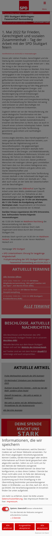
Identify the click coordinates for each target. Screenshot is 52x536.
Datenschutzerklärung (12, 498)
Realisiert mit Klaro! (42, 533)
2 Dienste (15, 518)
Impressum (12, 501)
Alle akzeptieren (42, 526)
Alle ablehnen (7, 526)
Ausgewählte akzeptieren (25, 526)
